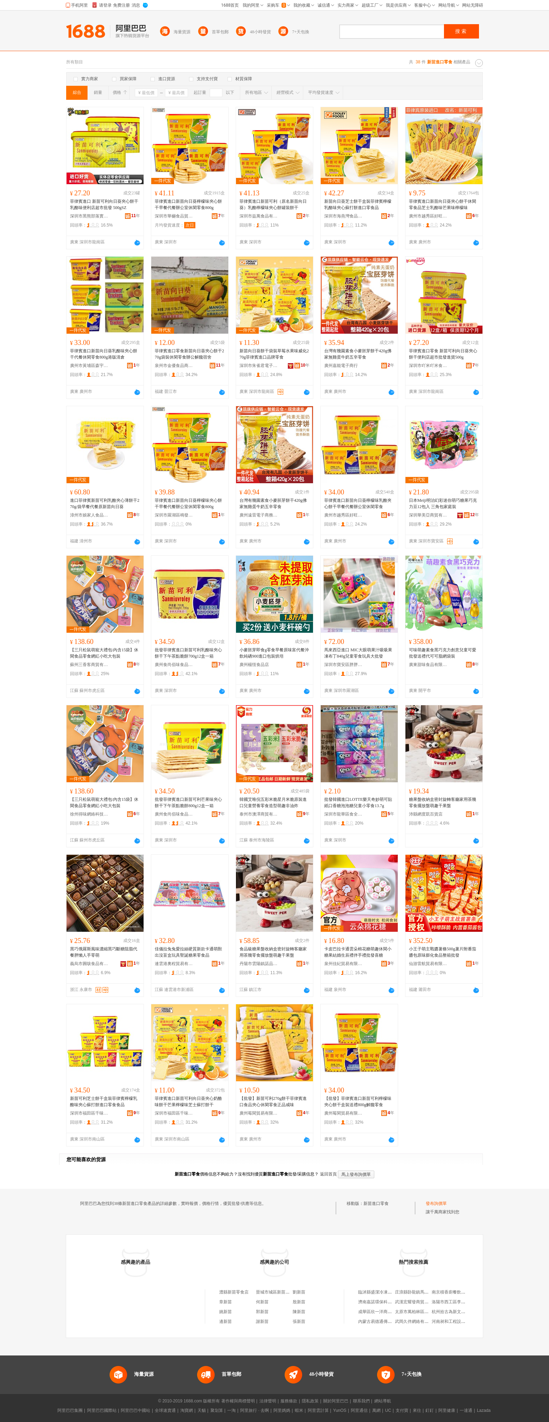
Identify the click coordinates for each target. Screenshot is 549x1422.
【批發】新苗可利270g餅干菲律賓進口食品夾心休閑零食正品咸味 (273, 1101)
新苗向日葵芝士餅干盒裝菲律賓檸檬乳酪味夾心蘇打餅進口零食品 (357, 204)
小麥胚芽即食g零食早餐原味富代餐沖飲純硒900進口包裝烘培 (274, 653)
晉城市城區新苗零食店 (277, 1292)
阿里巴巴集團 (70, 1410)
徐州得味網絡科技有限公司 (89, 814)
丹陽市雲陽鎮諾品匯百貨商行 (258, 963)
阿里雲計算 (318, 1410)
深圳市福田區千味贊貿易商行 (89, 1113)
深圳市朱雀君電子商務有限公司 (258, 365)
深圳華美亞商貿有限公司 (428, 515)
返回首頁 (328, 1174)
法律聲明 (267, 1401)
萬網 (376, 1410)
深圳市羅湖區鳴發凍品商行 (174, 515)
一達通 (466, 1410)
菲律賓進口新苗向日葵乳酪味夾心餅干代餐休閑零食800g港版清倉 (103, 354)
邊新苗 (225, 1321)
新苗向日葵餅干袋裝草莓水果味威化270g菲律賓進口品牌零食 (274, 354)
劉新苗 (299, 1292)
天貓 (201, 1410)
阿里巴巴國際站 (102, 1410)
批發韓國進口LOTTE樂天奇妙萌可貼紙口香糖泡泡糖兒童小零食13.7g (358, 802)
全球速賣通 (165, 1410)
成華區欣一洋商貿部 (377, 1311)
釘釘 (429, 1410)
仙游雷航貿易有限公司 (428, 963)
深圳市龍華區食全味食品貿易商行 (343, 814)
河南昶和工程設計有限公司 (457, 1321)
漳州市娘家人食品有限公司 (89, 515)
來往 (417, 1410)
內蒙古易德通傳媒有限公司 (383, 1321)
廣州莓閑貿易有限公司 (258, 1113)
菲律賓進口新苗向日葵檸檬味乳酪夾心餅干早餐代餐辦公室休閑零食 (357, 503)
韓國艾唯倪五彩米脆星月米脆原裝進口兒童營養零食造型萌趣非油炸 (273, 802)
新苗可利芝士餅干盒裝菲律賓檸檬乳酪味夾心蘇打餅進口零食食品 (103, 1101)
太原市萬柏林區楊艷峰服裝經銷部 (426, 1311)
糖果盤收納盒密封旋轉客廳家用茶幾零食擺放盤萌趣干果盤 (442, 802)
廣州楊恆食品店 (254, 664)
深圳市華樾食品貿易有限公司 (174, 216)
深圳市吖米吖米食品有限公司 (428, 365)
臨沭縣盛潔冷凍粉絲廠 (379, 1292)
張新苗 (299, 1321)
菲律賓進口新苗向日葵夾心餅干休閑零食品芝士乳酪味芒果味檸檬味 (442, 204)
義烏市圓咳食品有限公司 (89, 963)
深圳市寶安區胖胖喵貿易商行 (343, 664)
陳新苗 (299, 1311)
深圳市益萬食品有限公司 (258, 216)
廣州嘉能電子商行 (341, 365)
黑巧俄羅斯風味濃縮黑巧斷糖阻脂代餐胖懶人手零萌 (103, 952)
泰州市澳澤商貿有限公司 (258, 814)
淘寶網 (186, 1410)
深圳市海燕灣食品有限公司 (343, 216)
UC (388, 1410)
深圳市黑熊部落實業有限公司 (89, 216)
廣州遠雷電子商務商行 (258, 515)
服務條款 (288, 1401)
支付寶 (402, 1410)
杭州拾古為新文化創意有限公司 (461, 1311)
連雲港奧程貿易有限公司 (174, 963)
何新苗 (262, 1301)
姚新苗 (225, 1311)
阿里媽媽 (281, 1410)
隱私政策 (310, 1401)
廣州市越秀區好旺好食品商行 (428, 216)
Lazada (484, 1410)
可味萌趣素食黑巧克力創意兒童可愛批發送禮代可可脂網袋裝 (442, 653)
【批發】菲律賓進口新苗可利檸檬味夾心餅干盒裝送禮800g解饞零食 (357, 1101)
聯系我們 (361, 1401)
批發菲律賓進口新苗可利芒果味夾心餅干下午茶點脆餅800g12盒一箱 (188, 802)
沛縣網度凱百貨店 (426, 814)
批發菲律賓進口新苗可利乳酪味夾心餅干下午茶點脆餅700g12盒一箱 (188, 653)
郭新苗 (262, 1311)
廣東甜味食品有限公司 (428, 664)
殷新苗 (299, 1301)
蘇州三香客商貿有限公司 (89, 664)
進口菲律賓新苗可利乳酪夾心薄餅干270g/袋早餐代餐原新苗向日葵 (104, 503)
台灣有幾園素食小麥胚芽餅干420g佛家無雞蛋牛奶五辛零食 (357, 354)
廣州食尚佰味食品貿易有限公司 (174, 664)
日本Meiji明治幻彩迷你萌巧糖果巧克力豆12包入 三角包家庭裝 (443, 503)
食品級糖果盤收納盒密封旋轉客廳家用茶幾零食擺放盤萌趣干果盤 (273, 952)
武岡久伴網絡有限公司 (416, 1321)
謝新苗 (262, 1321)
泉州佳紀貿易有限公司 (343, 963)
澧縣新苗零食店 (234, 1292)
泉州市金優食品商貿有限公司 (174, 365)
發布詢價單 (436, 1203)
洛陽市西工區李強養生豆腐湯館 (461, 1301)
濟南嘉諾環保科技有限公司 (383, 1301)
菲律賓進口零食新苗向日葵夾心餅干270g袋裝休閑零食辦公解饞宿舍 (189, 354)
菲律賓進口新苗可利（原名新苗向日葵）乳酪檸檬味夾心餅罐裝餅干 (273, 204)
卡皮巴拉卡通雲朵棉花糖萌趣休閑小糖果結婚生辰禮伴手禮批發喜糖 (357, 952)
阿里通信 (359, 1410)
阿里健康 (446, 1410)
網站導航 (382, 1401)
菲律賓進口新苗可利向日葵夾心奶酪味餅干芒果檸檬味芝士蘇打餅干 (188, 1101)
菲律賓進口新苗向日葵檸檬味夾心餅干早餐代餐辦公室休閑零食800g (188, 204)
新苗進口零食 (376, 1203)
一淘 (231, 1410)
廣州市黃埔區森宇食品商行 (89, 365)
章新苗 (225, 1301)
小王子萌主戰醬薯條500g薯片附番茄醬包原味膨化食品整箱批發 (442, 952)
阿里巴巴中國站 (135, 1410)
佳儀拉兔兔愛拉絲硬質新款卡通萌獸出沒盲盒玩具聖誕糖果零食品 (188, 952)
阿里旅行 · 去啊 (254, 1410)
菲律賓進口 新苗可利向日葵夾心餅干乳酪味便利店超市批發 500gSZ (104, 204)
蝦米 (299, 1410)
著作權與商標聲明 (238, 1401)
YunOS (339, 1410)
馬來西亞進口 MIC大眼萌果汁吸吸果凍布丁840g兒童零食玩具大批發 (358, 653)
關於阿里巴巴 (335, 1401)
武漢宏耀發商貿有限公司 (418, 1301)
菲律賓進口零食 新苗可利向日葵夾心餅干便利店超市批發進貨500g (443, 354)
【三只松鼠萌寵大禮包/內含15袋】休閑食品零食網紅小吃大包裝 (104, 653)
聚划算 (216, 1410)
